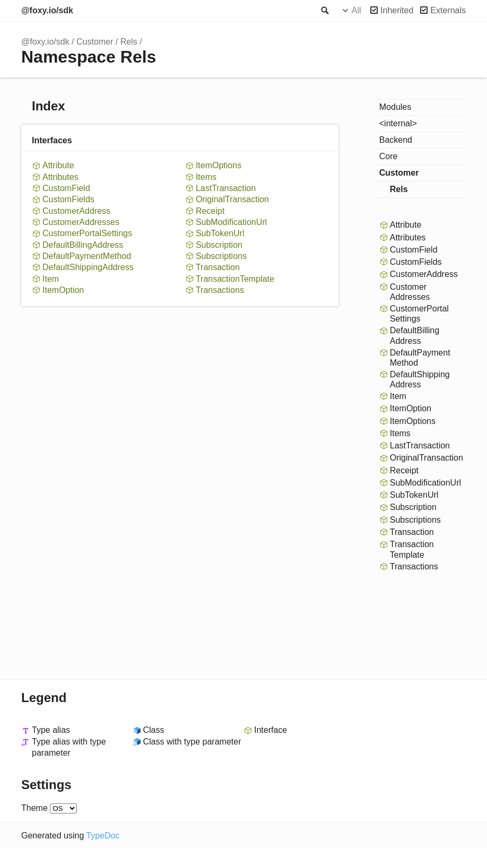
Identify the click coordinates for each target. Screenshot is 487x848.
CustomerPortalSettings (87, 233)
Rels (128, 41)
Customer (94, 41)
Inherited (396, 10)
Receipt (210, 210)
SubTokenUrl (220, 233)
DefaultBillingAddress (82, 244)
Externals (448, 10)
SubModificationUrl (231, 222)
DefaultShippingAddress (88, 267)
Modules (395, 106)
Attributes (60, 176)
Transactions (220, 290)
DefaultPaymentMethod (86, 256)
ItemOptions (218, 165)
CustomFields (68, 199)
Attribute (58, 165)
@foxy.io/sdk (47, 10)
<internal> (398, 123)
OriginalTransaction (232, 199)
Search (324, 10)
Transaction (218, 267)
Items (206, 176)
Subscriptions (221, 256)
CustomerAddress (76, 210)
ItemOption (63, 290)
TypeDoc (102, 835)
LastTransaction (226, 188)
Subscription (219, 244)
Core (388, 156)
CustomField (66, 188)
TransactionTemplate (235, 278)
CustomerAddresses (80, 222)
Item (50, 278)
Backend (395, 139)
